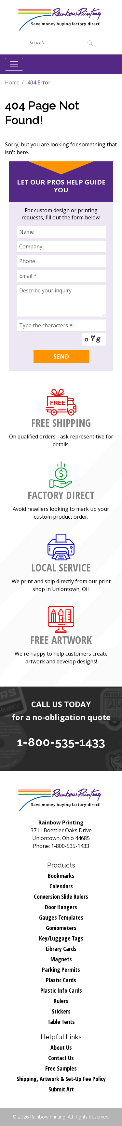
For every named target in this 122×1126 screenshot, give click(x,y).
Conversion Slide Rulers (61, 896)
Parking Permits (61, 969)
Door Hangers (61, 907)
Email (27, 275)
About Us (61, 1047)
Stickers (61, 1011)
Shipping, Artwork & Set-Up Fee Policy (61, 1079)
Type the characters (45, 325)
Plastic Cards (61, 980)
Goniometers (61, 928)
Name (26, 231)
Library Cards (61, 949)
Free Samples (61, 1068)
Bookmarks (61, 876)
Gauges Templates (61, 917)
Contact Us (61, 1058)
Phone (27, 261)
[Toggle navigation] (14, 64)
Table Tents (61, 1022)
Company (30, 246)
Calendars (61, 886)
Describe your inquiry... (47, 290)
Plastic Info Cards (61, 990)
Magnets (61, 959)
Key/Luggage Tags (61, 938)
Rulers (61, 1001)
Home (12, 82)
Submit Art (61, 1089)
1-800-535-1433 (61, 742)
